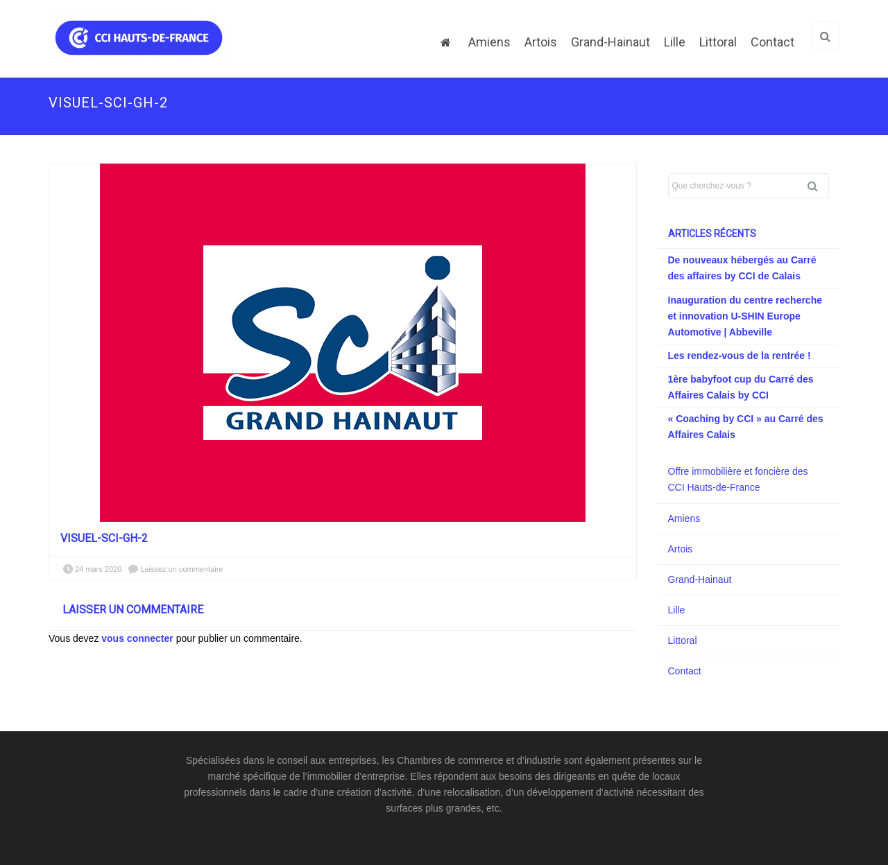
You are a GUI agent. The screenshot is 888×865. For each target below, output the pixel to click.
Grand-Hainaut (610, 42)
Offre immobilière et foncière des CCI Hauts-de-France (738, 479)
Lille (674, 42)
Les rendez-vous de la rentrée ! (739, 355)
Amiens (489, 42)
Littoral (718, 42)
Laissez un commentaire (181, 569)
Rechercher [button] (818, 185)
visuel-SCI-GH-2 (104, 538)
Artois (540, 42)
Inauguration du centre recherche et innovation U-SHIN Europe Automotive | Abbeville (745, 316)
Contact (772, 42)
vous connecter (137, 638)
